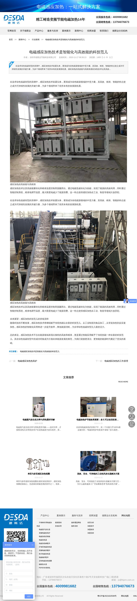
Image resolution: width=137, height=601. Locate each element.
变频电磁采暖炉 (44, 550)
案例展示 (66, 31)
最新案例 (58, 522)
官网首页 (11, 31)
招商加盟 (91, 31)
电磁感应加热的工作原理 (116, 361)
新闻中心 (79, 31)
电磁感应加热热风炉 (27, 361)
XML (135, 596)
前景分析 (90, 522)
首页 (11, 39)
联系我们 (104, 31)
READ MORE (123, 382)
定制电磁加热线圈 (45, 561)
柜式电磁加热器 (44, 554)
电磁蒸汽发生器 (44, 529)
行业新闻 (35, 39)
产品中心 (39, 31)
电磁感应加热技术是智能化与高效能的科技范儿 (65, 39)
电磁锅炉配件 (44, 557)
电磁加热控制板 (44, 536)
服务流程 (74, 526)
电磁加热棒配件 (44, 543)
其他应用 (58, 526)
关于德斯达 (25, 31)
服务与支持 (52, 31)
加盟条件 (90, 526)
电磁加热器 (43, 540)
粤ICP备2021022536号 (107, 596)
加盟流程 (90, 533)
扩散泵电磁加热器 (45, 547)
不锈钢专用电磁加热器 (44, 524)
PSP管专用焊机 (44, 568)
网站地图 (125, 515)
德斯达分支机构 (119, 31)
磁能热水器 (43, 564)
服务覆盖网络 (76, 522)
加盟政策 (90, 529)
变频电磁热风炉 (44, 533)
